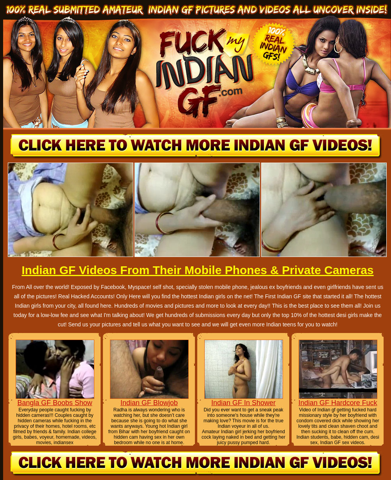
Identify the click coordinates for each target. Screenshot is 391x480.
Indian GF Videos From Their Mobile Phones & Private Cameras (197, 270)
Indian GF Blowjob (149, 403)
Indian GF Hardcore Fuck (337, 403)
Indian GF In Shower (243, 403)
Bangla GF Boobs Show (54, 403)
